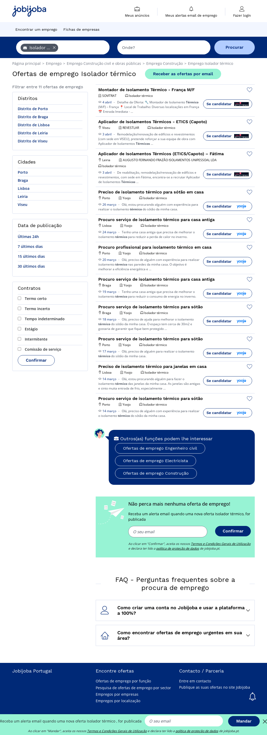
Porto (23, 172)
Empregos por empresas (117, 694)
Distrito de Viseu (32, 141)
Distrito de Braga (33, 116)
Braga (23, 180)
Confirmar (36, 360)
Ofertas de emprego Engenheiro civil (160, 448)
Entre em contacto (195, 681)
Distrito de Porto (33, 108)
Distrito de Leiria (33, 132)
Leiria (23, 196)
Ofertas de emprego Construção (156, 473)
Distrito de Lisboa (34, 124)
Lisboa (23, 188)
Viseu (22, 204)
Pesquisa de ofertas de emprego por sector (133, 687)
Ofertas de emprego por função (123, 681)
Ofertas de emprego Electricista (155, 460)
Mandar (244, 721)
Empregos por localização (118, 700)
